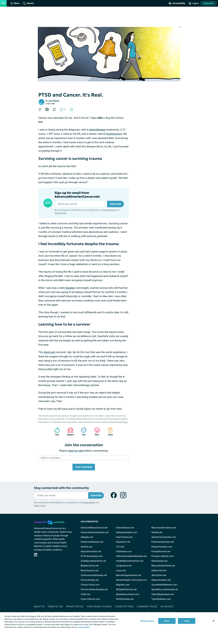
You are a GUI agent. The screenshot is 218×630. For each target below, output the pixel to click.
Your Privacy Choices (99, 606)
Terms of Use (60, 213)
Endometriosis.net (125, 527)
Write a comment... (51, 457)
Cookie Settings (124, 606)
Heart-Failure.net (124, 537)
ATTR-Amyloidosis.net (91, 556)
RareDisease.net (159, 561)
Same (109, 431)
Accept (187, 621)
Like (55, 431)
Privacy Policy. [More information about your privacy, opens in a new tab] (84, 627)
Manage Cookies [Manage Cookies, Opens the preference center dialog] (147, 621)
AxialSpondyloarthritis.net (93, 561)
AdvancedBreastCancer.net (94, 527)
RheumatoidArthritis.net (163, 565)
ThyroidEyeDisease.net (162, 594)
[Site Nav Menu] (15, 3)
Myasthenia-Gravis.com (127, 594)
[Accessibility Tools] (177, 3)
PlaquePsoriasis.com (161, 546)
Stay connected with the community (61, 488)
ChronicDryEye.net (90, 580)
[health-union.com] (49, 521)
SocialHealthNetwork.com (164, 584)
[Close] (213, 621)
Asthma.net (86, 546)
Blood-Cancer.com (90, 570)
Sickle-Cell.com (159, 570)
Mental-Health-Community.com (131, 580)
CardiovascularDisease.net (94, 575)
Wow (95, 431)
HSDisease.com (124, 551)
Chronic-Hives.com (90, 584)
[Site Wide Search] (28, 3)
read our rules (76, 450)
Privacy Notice (109, 210)
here (125, 422)
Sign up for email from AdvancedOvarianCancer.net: (77, 194)
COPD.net (85, 594)
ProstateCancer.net (160, 551)
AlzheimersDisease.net (92, 542)
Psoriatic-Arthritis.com (162, 556)
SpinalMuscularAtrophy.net (164, 589)
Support (69, 431)
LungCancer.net (123, 565)
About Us (39, 606)
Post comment (83, 467)
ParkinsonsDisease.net (162, 542)
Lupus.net (121, 570)
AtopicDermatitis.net (91, 551)
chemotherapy (97, 129)
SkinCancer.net (158, 575)
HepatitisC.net (123, 542)
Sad (82, 431)
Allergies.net (87, 537)
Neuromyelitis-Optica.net (163, 527)
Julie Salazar (53, 101)
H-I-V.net (120, 546)
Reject (167, 621)
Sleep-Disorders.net (161, 580)
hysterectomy (114, 133)
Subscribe (209, 3)
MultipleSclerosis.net (126, 589)
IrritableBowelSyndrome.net (129, 561)
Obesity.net (156, 532)
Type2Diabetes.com (161, 599)
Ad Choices (167, 606)
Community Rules (147, 606)
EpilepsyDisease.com (126, 532)
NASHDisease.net (124, 599)
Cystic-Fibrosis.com (90, 599)
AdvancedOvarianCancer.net (95, 532)
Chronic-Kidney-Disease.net (94, 589)
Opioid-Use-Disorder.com (163, 537)
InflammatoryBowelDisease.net (131, 556)
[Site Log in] (193, 3)
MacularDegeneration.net (128, 575)
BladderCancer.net (90, 565)
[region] (109, 621)
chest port (49, 352)
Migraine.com (123, 584)
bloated (70, 287)
